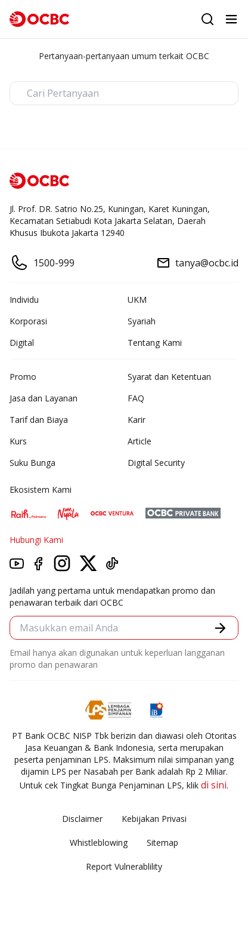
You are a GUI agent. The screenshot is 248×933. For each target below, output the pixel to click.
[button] (220, 628)
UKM (137, 299)
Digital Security (156, 462)
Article (139, 441)
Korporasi (28, 321)
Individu (24, 299)
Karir (136, 419)
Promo (23, 376)
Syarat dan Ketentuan (169, 376)
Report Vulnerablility (124, 866)
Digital (22, 342)
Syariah (142, 321)
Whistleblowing (99, 842)
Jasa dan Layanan (44, 398)
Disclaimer (82, 818)
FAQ (136, 398)
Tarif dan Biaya (39, 419)
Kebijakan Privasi (154, 818)
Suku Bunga (32, 462)
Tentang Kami (155, 342)
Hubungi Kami (36, 539)
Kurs (18, 441)
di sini (214, 784)
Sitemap (162, 842)
